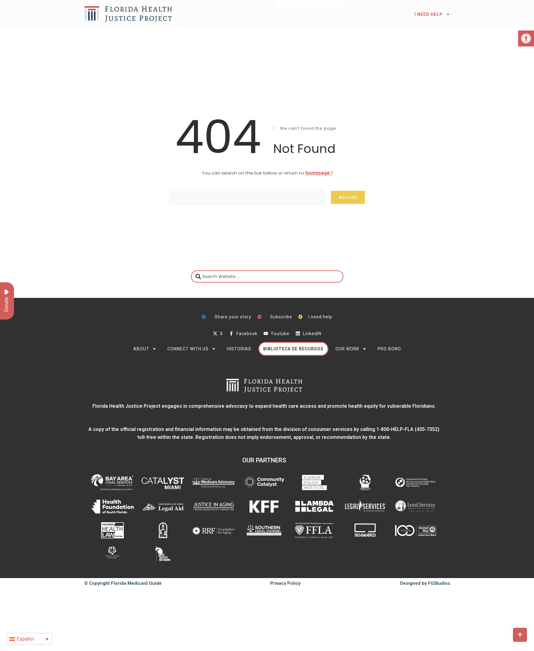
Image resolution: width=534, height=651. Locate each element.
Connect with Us (191, 349)
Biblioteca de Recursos (293, 348)
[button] (526, 38)
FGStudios (439, 583)
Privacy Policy (285, 583)
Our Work (351, 349)
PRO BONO (389, 348)
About (144, 349)
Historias (239, 348)
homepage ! (318, 173)
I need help (432, 14)
